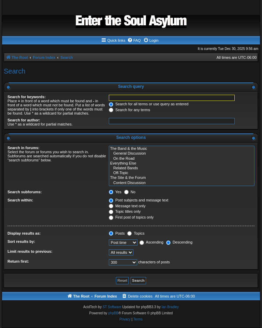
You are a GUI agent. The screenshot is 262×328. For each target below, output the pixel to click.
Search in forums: (24, 148)
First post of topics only (131, 217)
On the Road (182, 158)
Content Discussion (182, 183)
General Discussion (182, 153)
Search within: (20, 200)
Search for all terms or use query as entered (149, 104)
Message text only (127, 206)
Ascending (151, 242)
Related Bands (182, 168)
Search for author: (24, 120)
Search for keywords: (27, 97)
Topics (135, 233)
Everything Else (182, 163)
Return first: (18, 261)
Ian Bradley (170, 307)
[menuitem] (134, 40)
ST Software (112, 307)
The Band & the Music (182, 148)
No (129, 192)
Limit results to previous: (30, 251)
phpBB (113, 313)
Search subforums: (25, 192)
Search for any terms (129, 110)
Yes (115, 192)
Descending (179, 242)
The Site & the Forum (182, 177)
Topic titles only (125, 211)
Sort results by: (21, 241)
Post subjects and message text (138, 200)
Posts (117, 233)
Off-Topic (182, 173)
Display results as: (24, 233)
